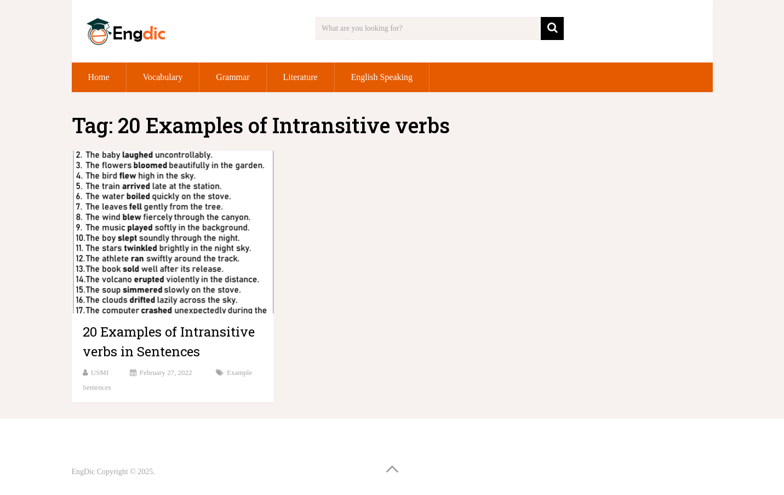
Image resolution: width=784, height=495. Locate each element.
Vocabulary (163, 77)
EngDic (83, 472)
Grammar (232, 77)
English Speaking (382, 77)
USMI (100, 372)
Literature (300, 77)
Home (99, 77)
